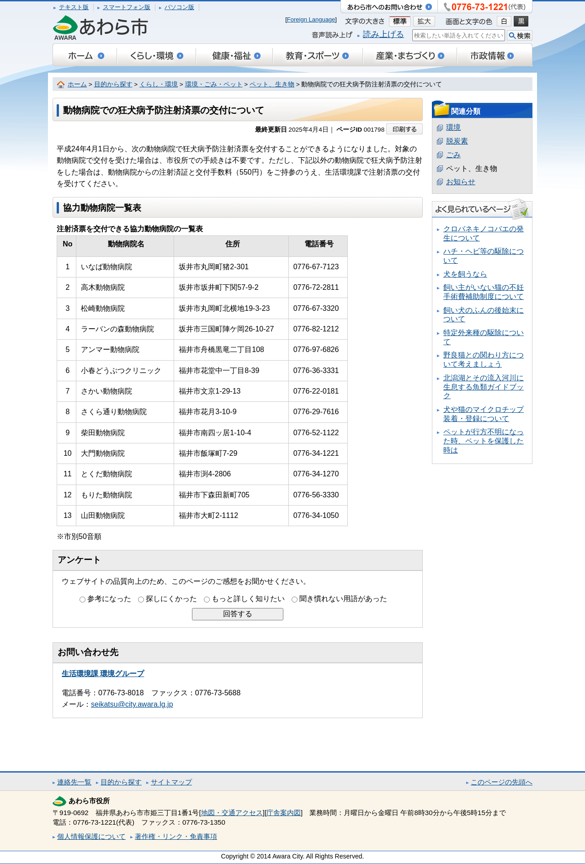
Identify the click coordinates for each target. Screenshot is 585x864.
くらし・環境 (158, 84)
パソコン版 (179, 7)
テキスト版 (74, 7)
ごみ (453, 155)
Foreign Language (311, 19)
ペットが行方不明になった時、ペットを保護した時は (483, 440)
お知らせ (460, 182)
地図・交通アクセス (232, 812)
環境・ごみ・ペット (214, 84)
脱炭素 (457, 141)
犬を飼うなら (465, 274)
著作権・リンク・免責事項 (176, 836)
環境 (453, 127)
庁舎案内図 (283, 812)
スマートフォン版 (126, 7)
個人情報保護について (91, 836)
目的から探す (113, 84)
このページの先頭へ (501, 782)
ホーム (77, 84)
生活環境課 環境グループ (103, 673)
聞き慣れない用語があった (343, 599)
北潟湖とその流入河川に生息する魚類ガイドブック (483, 387)
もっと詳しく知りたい (248, 599)
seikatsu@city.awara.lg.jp (132, 704)
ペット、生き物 (272, 84)
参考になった (109, 599)
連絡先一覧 (74, 782)
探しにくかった (171, 599)
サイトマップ (171, 782)
